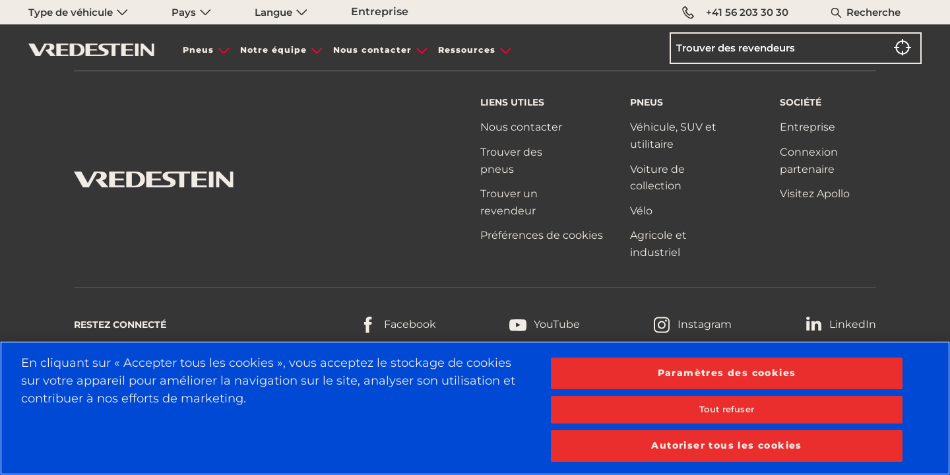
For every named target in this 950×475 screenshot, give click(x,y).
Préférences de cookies (541, 235)
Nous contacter (372, 50)
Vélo (641, 211)
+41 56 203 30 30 (735, 12)
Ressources (466, 50)
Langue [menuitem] (281, 12)
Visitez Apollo (815, 193)
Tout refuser (726, 409)
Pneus (198, 50)
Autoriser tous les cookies (726, 445)
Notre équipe (273, 50)
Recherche (873, 12)
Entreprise (379, 11)
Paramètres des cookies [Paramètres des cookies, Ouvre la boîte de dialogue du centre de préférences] (727, 373)
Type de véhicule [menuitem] (78, 12)
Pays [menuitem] (191, 12)
